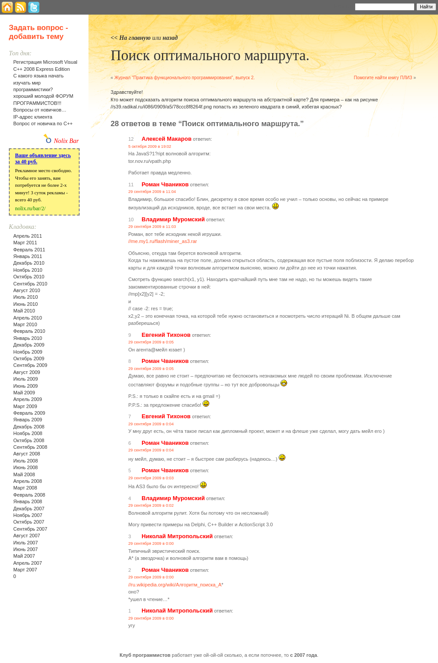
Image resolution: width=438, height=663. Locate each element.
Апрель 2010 (27, 317)
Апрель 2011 (27, 236)
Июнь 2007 (25, 549)
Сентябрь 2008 (30, 447)
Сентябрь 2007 (30, 529)
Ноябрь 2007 (27, 515)
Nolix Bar (66, 140)
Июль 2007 (25, 542)
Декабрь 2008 (28, 426)
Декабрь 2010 (28, 263)
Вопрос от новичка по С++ (43, 123)
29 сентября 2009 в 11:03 (152, 226)
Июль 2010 (25, 297)
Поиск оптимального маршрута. (210, 55)
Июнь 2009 (25, 386)
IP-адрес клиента (32, 116)
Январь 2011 (27, 256)
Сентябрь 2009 (30, 365)
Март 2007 (25, 569)
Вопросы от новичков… (39, 109)
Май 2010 (24, 310)
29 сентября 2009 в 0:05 (151, 342)
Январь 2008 (27, 501)
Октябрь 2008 (28, 440)
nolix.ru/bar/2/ (30, 208)
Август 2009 (26, 372)
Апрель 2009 (27, 399)
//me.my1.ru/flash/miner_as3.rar (162, 241)
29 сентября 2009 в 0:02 (151, 505)
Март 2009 (25, 406)
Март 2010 (25, 324)
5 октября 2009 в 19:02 (149, 146)
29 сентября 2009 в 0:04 (151, 424)
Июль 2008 (25, 460)
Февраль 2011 (29, 249)
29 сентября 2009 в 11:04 (152, 191)
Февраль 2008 (29, 494)
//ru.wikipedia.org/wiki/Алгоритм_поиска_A (175, 584)
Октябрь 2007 (28, 521)
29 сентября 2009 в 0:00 (151, 543)
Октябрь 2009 (28, 358)
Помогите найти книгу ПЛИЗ (383, 77)
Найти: (343, 6)
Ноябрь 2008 (27, 433)
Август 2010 (26, 290)
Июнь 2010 (25, 304)
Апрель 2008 (27, 481)
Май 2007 (24, 556)
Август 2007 (26, 535)
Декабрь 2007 (28, 508)
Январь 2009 (27, 419)
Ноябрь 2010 (27, 270)
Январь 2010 (27, 338)
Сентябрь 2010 (30, 283)
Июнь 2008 (25, 467)
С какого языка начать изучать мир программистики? (38, 82)
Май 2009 (24, 392)
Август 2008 (26, 453)
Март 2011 (25, 242)
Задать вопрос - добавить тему (38, 32)
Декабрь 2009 (28, 344)
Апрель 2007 (27, 563)
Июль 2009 (25, 379)
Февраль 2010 (29, 331)
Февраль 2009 (29, 413)
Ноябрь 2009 (27, 352)
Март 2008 (25, 487)
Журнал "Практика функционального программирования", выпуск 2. (184, 77)
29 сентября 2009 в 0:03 (151, 478)
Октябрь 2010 (28, 276)
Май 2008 (24, 474)
